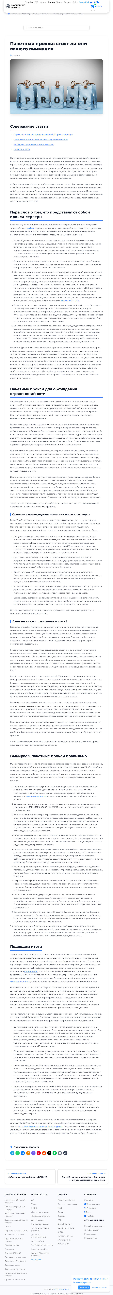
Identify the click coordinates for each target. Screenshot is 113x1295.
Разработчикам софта (94, 1226)
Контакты (88, 1200)
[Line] (55, 1153)
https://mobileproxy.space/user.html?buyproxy (40, 1126)
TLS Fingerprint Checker (42, 1245)
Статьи (51, 2)
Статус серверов (12, 1265)
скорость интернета (20, 981)
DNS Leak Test (37, 1241)
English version (64, 1224)
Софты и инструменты (15, 1269)
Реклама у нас (90, 1238)
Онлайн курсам (91, 1230)
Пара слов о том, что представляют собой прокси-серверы (43, 134)
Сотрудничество (94, 1220)
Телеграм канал (94, 1204)
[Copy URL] (65, 1153)
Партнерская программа (16, 1231)
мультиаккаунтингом (36, 796)
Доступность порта (40, 1212)
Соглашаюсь (84, 1287)
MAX (60, 1208)
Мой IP (34, 1208)
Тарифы (29, 2)
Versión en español (66, 1228)
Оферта (61, 1216)
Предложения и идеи (15, 1280)
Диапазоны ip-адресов (15, 1257)
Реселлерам (90, 1234)
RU (92, 10)
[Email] (60, 1153)
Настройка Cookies (99, 1287)
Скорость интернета (40, 1216)
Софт (75, 2)
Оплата (61, 1212)
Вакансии (9, 1249)
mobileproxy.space (61, 1289)
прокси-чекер (31, 971)
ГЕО (36, 2)
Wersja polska (64, 1240)
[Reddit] (44, 1153)
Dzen (88, 1212)
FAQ (59, 1220)
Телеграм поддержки (67, 1204)
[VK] (23, 1153)
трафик (30, 228)
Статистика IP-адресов (15, 1261)
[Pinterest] (39, 1153)
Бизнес (67, 2)
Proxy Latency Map (39, 1249)
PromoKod (84, 2)
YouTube (90, 1216)
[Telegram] (12, 1153)
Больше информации (82, 1282)
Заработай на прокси (14, 1235)
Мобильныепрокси (14, 6)
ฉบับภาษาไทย (63, 1244)
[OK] (28, 1153)
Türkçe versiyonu (65, 1236)
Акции (43, 2)
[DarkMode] (91, 2)
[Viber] (33, 1153)
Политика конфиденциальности (43, 1293)
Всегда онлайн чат (66, 1200)
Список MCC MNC (13, 1253)
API (32, 1200)
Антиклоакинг (37, 1220)
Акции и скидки (12, 1245)
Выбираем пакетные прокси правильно (34, 144)
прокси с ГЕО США (70, 301)
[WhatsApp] (17, 1153)
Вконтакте (91, 1208)
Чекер (59, 2)
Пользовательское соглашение (70, 1293)
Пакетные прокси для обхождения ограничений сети (41, 139)
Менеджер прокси (39, 1224)
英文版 (60, 1232)
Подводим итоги (22, 149)
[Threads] (49, 1153)
